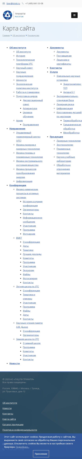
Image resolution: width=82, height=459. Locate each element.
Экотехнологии (65, 144)
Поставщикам (64, 55)
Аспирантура (30, 108)
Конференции (17, 185)
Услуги (54, 71)
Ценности (21, 79)
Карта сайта (9, 419)
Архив (19, 120)
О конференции (31, 241)
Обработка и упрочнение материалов (64, 169)
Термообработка (72, 120)
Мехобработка (71, 132)
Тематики (28, 250)
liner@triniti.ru (13, 3)
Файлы (26, 274)
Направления (17, 128)
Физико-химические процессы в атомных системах (27, 193)
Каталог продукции (13, 424)
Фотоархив (29, 233)
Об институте (17, 47)
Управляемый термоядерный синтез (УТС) (28, 136)
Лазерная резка (65, 104)
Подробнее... (22, 446)
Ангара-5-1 (69, 92)
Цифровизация (24, 181)
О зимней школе (32, 343)
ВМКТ (19, 237)
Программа (29, 229)
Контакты (28, 213)
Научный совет (24, 67)
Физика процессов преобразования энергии (26, 173)
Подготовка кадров (26, 96)
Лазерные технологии (69, 140)
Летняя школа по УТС (27, 286)
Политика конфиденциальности (20, 429)
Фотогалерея (30, 278)
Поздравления (31, 124)
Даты (26, 245)
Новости (14, 363)
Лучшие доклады (32, 254)
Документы (57, 47)
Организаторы (31, 209)
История (20, 55)
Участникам (29, 225)
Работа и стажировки (27, 92)
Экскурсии (28, 270)
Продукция (56, 136)
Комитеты (28, 258)
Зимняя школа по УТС (27, 339)
